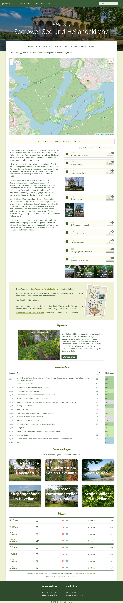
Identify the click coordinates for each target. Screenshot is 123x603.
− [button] (11, 63)
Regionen (47, 46)
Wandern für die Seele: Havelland (50, 289)
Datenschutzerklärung (75, 595)
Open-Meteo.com (61, 576)
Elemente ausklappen (105, 148)
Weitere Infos (69, 357)
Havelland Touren (9, 3)
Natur (42, 3)
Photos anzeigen (87, 148)
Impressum (71, 593)
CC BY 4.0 (73, 576)
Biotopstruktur (60, 46)
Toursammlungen (78, 46)
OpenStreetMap (104, 134)
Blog (48, 3)
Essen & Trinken (25, 3)
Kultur (36, 3)
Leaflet (97, 134)
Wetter (92, 46)
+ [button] (11, 60)
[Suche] (108, 3)
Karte (30, 46)
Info (38, 46)
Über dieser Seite (49, 593)
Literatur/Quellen (91, 573)
